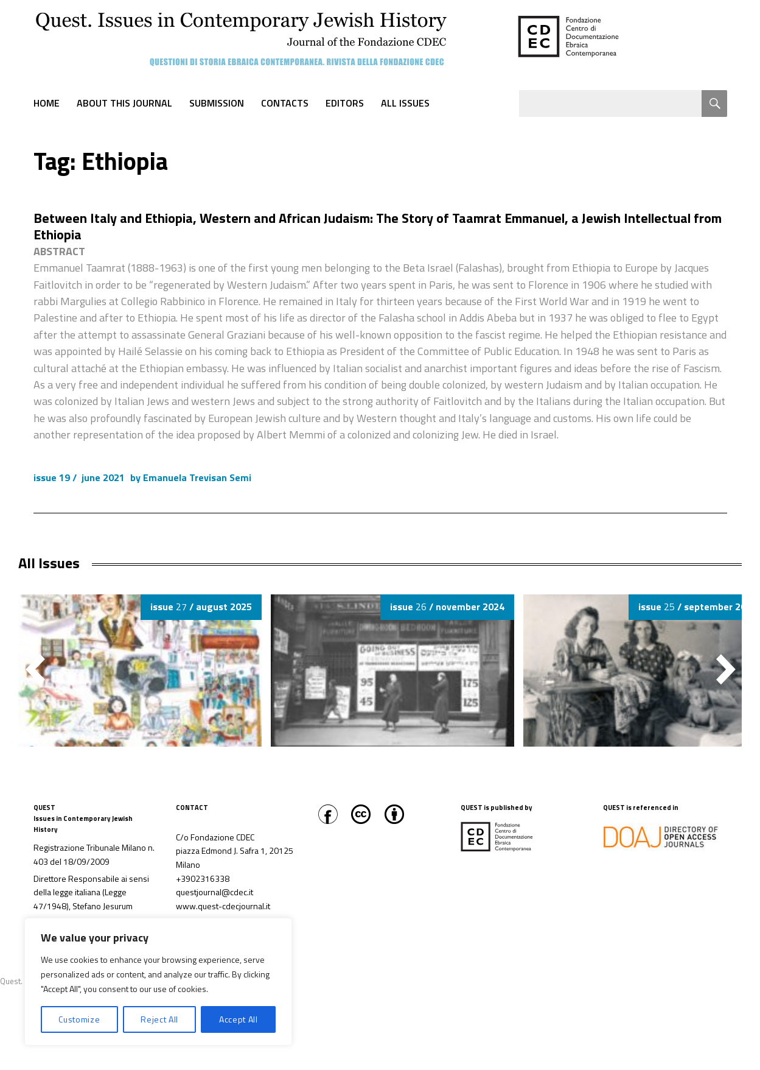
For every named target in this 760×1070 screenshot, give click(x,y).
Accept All (238, 1019)
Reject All (159, 1019)
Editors (345, 103)
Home (46, 103)
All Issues (405, 103)
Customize (79, 1019)
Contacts (285, 103)
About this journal (124, 103)
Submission (216, 103)
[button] (726, 669)
